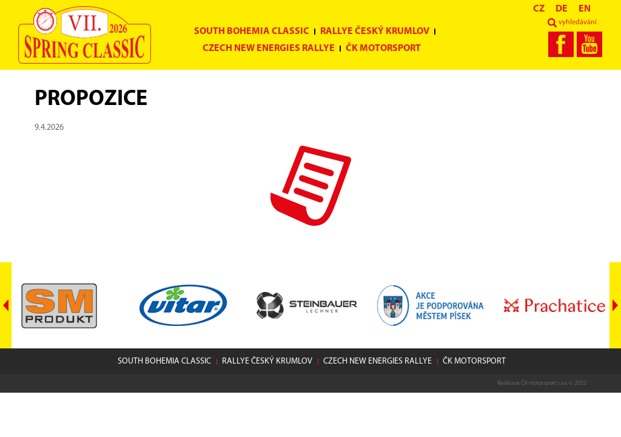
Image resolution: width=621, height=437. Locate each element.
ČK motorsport (383, 48)
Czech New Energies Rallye (269, 48)
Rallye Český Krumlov (374, 31)
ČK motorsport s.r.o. (544, 383)
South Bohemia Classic (251, 31)
